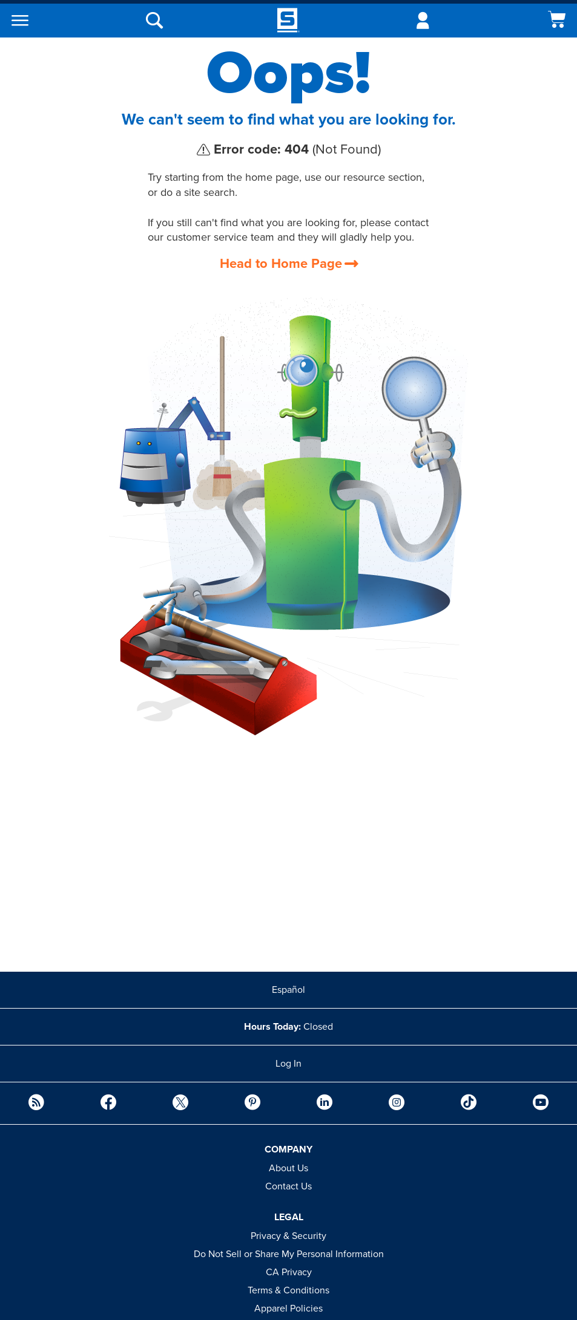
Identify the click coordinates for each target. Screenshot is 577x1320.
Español (288, 990)
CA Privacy (289, 1272)
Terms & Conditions (288, 1290)
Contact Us (288, 1186)
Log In (288, 1064)
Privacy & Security (288, 1236)
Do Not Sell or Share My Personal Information (289, 1254)
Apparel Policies (288, 1308)
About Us (288, 1168)
